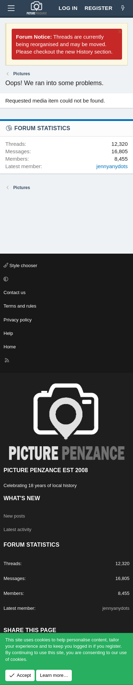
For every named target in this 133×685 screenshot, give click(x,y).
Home (10, 346)
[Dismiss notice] (119, 32)
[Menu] (11, 8)
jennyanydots (112, 166)
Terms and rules (20, 306)
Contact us (14, 292)
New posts (14, 516)
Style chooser (20, 265)
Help (8, 333)
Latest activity (17, 529)
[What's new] (123, 8)
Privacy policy (17, 319)
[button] (65, 279)
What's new (22, 498)
